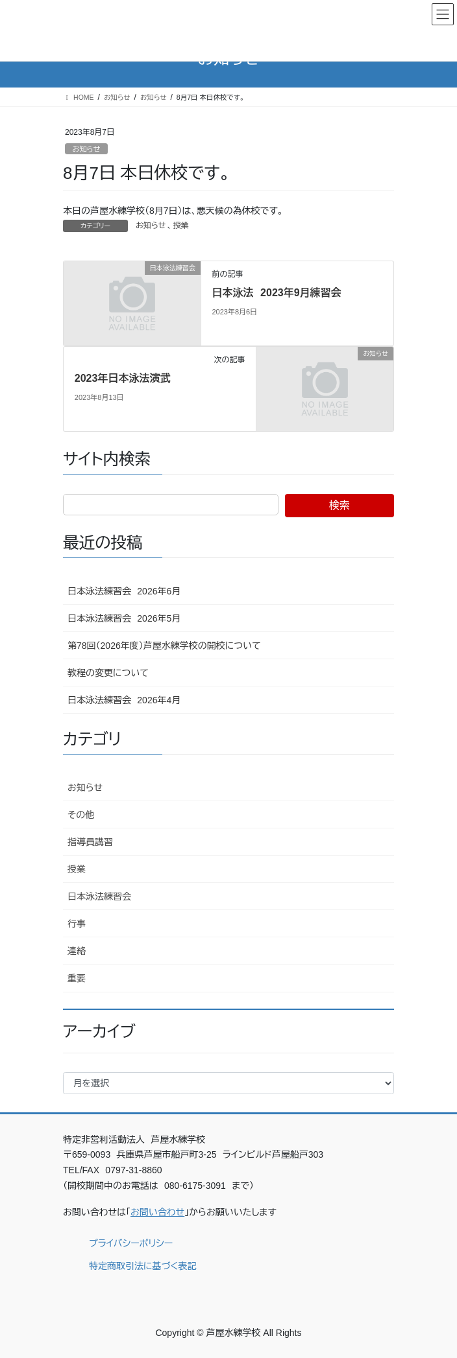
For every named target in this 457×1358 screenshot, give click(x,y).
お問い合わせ (157, 1212)
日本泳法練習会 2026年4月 (124, 700)
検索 (339, 505)
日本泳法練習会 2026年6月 (124, 591)
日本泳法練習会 (99, 896)
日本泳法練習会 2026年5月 (124, 618)
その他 (81, 815)
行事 (77, 924)
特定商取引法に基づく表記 (142, 1266)
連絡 (77, 951)
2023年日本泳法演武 (123, 378)
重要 (77, 978)
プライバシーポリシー (131, 1243)
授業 (181, 225)
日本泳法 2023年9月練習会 (276, 292)
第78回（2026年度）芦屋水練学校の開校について (164, 645)
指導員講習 (90, 842)
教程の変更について (108, 673)
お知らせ (86, 149)
